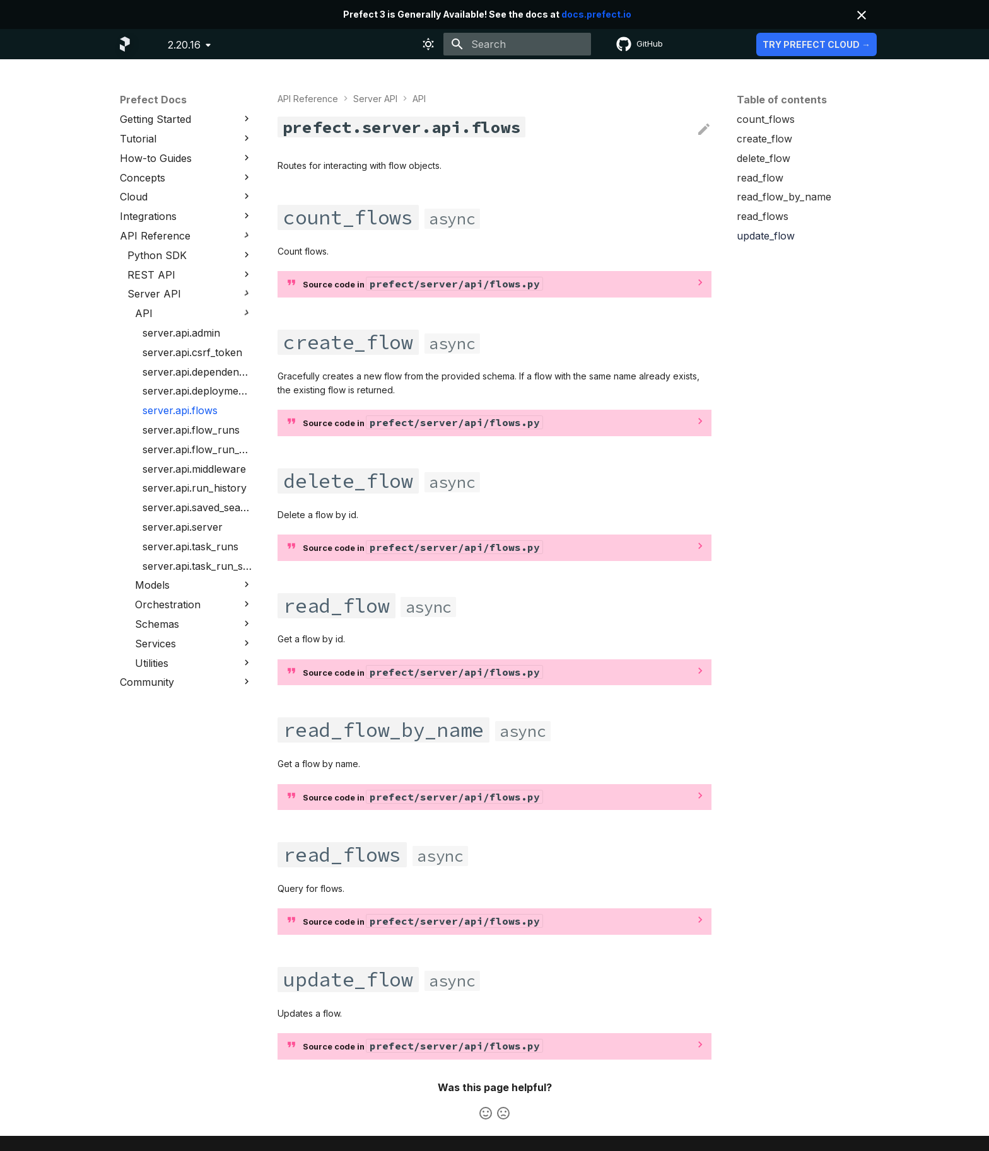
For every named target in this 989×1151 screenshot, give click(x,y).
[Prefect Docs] (125, 44)
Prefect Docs (153, 99)
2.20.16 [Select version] (184, 44)
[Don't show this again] (861, 15)
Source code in (422, 283)
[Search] (517, 44)
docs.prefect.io (596, 14)
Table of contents (782, 99)
